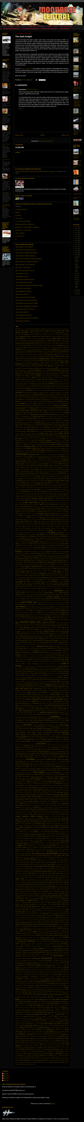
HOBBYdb (37, 598)
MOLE (17, 722)
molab (67, 720)
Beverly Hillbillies (27, 397)
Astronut (28, 373)
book (43, 416)
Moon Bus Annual (26, 726)
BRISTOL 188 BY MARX (62, 422)
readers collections (22, 816)
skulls (41, 868)
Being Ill (36, 396)
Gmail (45, 581)
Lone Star (45, 675)
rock (40, 831)
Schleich (41, 847)
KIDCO (17, 648)
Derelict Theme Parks (33, 500)
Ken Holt (21, 644)
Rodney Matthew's (50, 834)
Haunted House (51, 594)
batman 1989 (50, 390)
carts (53, 440)
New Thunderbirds (52, 753)
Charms (54, 448)
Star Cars (36, 908)
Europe (46, 540)
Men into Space (43, 705)
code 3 (50, 460)
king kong (50, 648)
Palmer (42, 768)
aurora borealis (45, 375)
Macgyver (63, 683)
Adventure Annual (64, 340)
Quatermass (65, 803)
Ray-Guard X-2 (48, 814)
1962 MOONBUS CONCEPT (23, 315)
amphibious (54, 349)
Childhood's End (56, 450)
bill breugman (30, 399)
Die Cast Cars (31, 502)
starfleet (23, 913)
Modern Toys (61, 718)
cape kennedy (48, 431)
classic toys (22, 458)
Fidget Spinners (58, 547)
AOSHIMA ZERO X (43, 360)
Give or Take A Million (49, 579)
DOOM (67, 517)
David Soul (63, 493)
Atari (42, 373)
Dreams (67, 519)
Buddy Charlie (23, 425)
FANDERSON (18, 545)
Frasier (61, 564)
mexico (59, 707)
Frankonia (52, 564)
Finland (27, 551)
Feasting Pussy (27, 547)
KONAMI (46, 652)
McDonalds (18, 703)
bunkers (67, 425)
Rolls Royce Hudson (63, 836)
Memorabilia (25, 705)
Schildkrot (35, 847)
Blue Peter (27, 412)
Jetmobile (38, 625)
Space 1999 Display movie (31, 879)
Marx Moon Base (31, 696)
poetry (67, 785)
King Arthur (44, 648)
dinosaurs (40, 513)
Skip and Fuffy (36, 868)
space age (66, 880)
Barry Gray (47, 388)
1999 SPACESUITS (49, 329)
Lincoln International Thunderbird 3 (30, 669)
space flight (34, 886)
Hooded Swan (61, 602)
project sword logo (64, 798)
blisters (37, 407)
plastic (45, 782)
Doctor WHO (44, 515)
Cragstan (47, 478)
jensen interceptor (43, 624)
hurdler (57, 608)
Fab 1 (63, 542)
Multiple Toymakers (48, 739)
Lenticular (35, 663)
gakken (67, 568)
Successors (60, 924)
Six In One (21, 866)
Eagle (42, 523)
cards (43, 439)
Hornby (17, 604)
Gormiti (47, 583)
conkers (30, 467)
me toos (32, 703)
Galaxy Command (29, 570)
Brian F (39, 422)
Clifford (40, 458)
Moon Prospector (38, 728)
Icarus (22, 610)
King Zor (25, 650)
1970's (43, 329)
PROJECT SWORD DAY (61, 796)
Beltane (40, 396)
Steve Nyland (59, 915)
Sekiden (62, 857)
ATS (16, 375)
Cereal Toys (64, 446)
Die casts (41, 502)
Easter (50, 530)
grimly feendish (32, 586)
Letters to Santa (48, 663)
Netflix (56, 747)
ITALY (24, 26)
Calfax (36, 429)
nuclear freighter (30, 761)
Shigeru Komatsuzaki (20, 862)
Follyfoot (46, 560)
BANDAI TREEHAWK (61, 386)
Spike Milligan (48, 902)
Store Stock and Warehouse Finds (28, 921)
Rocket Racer (22, 834)
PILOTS (43, 780)
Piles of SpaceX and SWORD (31, 780)
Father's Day (18, 547)
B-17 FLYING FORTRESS (62, 379)
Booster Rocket (31, 418)
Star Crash (55, 908)
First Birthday (22, 555)
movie (46, 738)
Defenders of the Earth (43, 496)
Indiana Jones (65, 614)
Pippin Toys (66, 780)
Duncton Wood (49, 521)
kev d (35, 646)
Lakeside (26, 659)
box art (20, 420)
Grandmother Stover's (21, 584)
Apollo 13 (42, 362)
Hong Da (52, 602)
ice (25, 610)
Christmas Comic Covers (45, 454)
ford (68, 560)
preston (60, 789)
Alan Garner (66, 343)
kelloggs (41, 642)
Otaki (19, 766)
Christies (66, 452)
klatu (48, 650)
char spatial (23, 448)
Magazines (49, 685)
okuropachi (47, 763)
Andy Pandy (21, 356)
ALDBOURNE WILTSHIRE (38, 345)
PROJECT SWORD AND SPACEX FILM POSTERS (32, 794)
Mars (45, 692)
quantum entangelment (51, 803)
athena (45, 373)
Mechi (46, 703)
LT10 (40, 679)
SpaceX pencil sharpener (56, 897)
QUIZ (36, 807)
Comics (60, 464)
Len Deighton (28, 663)
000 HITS (17, 329)
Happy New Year (64, 592)
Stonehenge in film (56, 919)
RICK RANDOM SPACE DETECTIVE (29, 825)
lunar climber (57, 681)
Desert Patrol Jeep (45, 500)
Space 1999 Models (56, 879)
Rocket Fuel (53, 833)
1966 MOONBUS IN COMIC (23, 291)
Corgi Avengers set (44, 469)
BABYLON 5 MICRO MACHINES (23, 381)
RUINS (21, 842)
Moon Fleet (47, 726)
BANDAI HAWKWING (42, 385)
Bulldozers (47, 425)
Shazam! (40, 861)
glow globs (38, 581)
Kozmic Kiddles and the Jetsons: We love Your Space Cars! (33, 654)
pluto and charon (47, 785)
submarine (18, 924)
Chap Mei (17, 448)
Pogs (16, 787)
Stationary (45, 913)
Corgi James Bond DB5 (62, 471)
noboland (35, 757)
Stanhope (64, 906)
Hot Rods (61, 604)
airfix (67, 342)
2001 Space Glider (59, 331)
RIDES (44, 825)
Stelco (59, 913)
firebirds (22, 553)
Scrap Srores (61, 851)
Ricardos (34, 823)
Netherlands (61, 747)
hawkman (61, 594)
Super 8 (47, 926)
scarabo (67, 845)
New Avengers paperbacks (28, 749)
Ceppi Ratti (46, 446)
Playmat (53, 783)
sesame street (19, 859)
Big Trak (66, 397)
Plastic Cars (60, 782)
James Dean (56, 619)
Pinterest (56, 780)
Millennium (61, 710)
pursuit (38, 803)
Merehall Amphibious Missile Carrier (58, 705)
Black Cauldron (51, 403)
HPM (37, 608)
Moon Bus (18, 727)
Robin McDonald (55, 829)
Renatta (40, 820)
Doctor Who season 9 (20, 517)
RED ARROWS (53, 818)
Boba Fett (58, 414)
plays (67, 783)
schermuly (30, 847)
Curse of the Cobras (64, 482)
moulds (37, 738)
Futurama (30, 568)
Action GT (35, 338)
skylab (67, 868)
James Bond (48, 620)
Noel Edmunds (50, 757)
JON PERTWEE (64, 633)
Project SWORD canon (47, 796)
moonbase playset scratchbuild (40, 734)
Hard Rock (18, 594)
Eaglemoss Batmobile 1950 (26, 528)
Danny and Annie (45, 489)
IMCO (34, 614)
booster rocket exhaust (43, 418)
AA (62, 334)
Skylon (16, 870)
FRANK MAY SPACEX (44, 564)
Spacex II (61, 895)
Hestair (62, 596)
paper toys (66, 768)
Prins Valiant (66, 789)
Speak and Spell (44, 900)
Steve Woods (25, 917)
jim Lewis (31, 627)
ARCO (45, 366)
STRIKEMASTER (50, 922)
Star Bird (31, 908)
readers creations (36, 816)
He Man (66, 594)
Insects (27, 616)
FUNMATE (56, 566)
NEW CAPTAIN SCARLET (54, 749)
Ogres (30, 763)
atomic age (54, 373)
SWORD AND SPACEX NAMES (45, 933)
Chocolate (42, 452)
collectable (59, 460)
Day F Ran (28, 495)
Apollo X (50, 364)
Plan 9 (25, 782)
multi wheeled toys (28, 739)
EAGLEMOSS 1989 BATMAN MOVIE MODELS (26, 524)
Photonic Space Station (55, 778)
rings (56, 825)
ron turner (35, 838)
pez (16, 778)
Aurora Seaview (53, 375)
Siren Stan (66, 864)
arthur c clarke (26, 370)
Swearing (30, 931)
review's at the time (26, 68)
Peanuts (32, 774)
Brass (61, 420)
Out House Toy (36, 766)
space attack (39, 882)
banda (46, 383)
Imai (39, 612)
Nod (42, 757)
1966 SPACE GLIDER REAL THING (25, 250)
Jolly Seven (52, 633)
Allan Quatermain (46, 347)
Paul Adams (39, 772)
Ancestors (44, 351)
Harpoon (24, 594)
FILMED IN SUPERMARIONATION (60, 549)
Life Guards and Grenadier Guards (46, 666)
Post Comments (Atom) (46, 141)
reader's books (65, 814)
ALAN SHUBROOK (26, 345)
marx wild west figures (54, 696)
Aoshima (52, 358)
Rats (60, 812)
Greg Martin (22, 586)
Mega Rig (60, 703)
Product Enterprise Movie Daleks (40, 792)
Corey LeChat (30, 469)
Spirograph (44, 904)
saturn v (44, 845)
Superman (66, 928)
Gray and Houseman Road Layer (44, 584)
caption (57, 437)
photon (45, 778)
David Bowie (25, 491)
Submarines (54, 924)
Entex (32, 538)
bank (67, 386)
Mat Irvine (22, 699)
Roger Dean (65, 834)
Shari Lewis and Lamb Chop (27, 861)
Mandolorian (18, 690)
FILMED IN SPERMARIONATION (44, 549)
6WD (21, 334)
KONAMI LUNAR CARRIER (55, 652)
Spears (50, 900)
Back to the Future (64, 381)
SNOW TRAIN (47, 871)
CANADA (59, 429)
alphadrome (18, 349)
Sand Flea (61, 843)
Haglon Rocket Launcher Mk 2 (29, 591)
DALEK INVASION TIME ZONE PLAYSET (44, 485)
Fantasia (30, 545)
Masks (67, 696)
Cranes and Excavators (56, 478)
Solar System (32, 873)
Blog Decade (48, 407)
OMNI (57, 763)
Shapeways (18, 861)
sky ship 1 (53, 868)
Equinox (51, 538)
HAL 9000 (40, 591)
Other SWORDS (25, 766)
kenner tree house (20, 646)
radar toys (36, 809)
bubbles (64, 424)
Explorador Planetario (27, 542)
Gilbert (28, 579)
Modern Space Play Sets (40, 718)
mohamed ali (58, 720)
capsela (21, 433)
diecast (51, 502)
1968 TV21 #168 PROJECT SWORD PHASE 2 (28, 259)
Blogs (60, 409)
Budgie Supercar (35, 425)
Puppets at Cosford (31, 803)
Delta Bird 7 (63, 496)
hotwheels (33, 606)
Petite (51, 776)
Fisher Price (42, 555)
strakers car (41, 921)
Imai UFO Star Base (27, 614)
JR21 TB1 (63, 636)
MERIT (17, 707)
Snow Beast (31, 871)
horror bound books (29, 604)
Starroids (31, 913)
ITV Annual (66, 617)
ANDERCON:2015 (19, 354)
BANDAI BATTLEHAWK (59, 383)
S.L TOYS (45, 842)
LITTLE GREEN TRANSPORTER (38, 673)
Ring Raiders (51, 825)
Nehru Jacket (37, 747)
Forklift (16, 562)
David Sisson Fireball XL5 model (61, 491)
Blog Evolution (61, 407)
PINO (52, 780)
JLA (49, 627)
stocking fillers (32, 919)
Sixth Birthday (51, 866)
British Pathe (23, 424)
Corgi (36, 469)
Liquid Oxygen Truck (54, 671)
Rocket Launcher (60, 833)
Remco (28, 820)
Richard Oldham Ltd (49, 823)
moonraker (58, 734)
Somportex (62, 873)
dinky (41, 504)
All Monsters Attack (36, 347)
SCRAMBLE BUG (52, 851)
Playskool (27, 785)
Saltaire (58, 842)
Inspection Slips (33, 616)
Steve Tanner (18, 917)
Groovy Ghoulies (47, 586)
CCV (28, 442)
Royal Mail (55, 840)
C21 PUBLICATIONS (21, 209)
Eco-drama (40, 532)
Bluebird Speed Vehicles (55, 412)
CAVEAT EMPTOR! (64, 28)
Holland (63, 598)
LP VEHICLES (19, 236)
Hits (27, 598)
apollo (58, 360)
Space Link (66, 886)
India (59, 614)
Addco (45, 340)
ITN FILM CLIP (59, 617)
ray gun (33, 814)
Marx (58, 694)
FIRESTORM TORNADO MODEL (47, 553)
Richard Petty (58, 823)
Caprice (17, 433)
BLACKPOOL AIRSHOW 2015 (33, 405)
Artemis (20, 370)
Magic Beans (18, 686)
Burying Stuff (42, 427)
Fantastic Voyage (37, 545)
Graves (34, 584)
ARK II (58, 366)
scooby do (30, 849)
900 (35, 334)
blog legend (33, 409)
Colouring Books (20, 464)
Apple (53, 364)
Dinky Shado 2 (41, 508)
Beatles (17, 396)
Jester (57, 624)
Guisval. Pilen (19, 588)
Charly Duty (49, 448)
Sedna (58, 857)
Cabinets (66, 427)
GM (42, 581)
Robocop (61, 829)
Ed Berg (51, 532)
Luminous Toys (38, 681)
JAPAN (49, 26)
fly (68, 559)
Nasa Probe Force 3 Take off (54, 746)
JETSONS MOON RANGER (48, 625)
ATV (22, 375)
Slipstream (39, 870)
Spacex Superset (29, 898)
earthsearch (45, 530)
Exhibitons (66, 540)
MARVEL (53, 694)
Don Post (46, 517)
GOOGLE (29, 583)
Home (42, 135)
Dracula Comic (54, 519)
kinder (36, 648)
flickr (34, 559)
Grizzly (41, 586)
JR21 (51, 635)
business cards (54, 427)
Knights (17, 652)
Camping (53, 429)
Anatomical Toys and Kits (34, 351)
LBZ (55, 661)
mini (16, 712)
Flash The (22, 557)
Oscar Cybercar (60, 764)
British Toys (29, 424)
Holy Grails (33, 600)
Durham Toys (19, 523)
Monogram (46, 722)
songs (67, 873)
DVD (28, 523)
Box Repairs (34, 420)
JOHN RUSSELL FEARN (59, 629)
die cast (22, 502)
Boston (62, 418)
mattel (34, 702)
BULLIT (52, 425)
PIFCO (16, 780)
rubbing (17, 842)
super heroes (53, 926)
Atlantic (49, 373)
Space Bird (52, 882)
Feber (32, 547)
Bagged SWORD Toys (25, 383)
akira (51, 343)
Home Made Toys (29, 602)
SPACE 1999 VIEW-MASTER (35, 880)
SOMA (57, 873)
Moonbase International (54, 732)
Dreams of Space (19, 521)
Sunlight (35, 926)
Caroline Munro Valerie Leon (55, 438)
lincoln (63, 668)
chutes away (44, 456)
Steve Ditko (24, 915)
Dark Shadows (53, 489)
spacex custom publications (50, 895)
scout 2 (33, 851)
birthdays (22, 403)
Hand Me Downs (34, 592)
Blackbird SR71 (19, 405)
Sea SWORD (34, 855)
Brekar (20, 422)
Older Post (65, 135)
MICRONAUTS (19, 709)
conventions (60, 467)
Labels (33, 656)
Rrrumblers (61, 840)
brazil (16, 422)
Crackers (42, 478)
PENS (62, 774)
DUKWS (36, 521)
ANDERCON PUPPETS (63, 352)
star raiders (49, 910)
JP (37, 635)
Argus (54, 366)
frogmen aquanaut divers (34, 566)
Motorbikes (22, 738)
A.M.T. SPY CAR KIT (56, 334)
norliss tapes (18, 759)
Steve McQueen (51, 915)
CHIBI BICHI (35, 450)
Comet (37, 463)
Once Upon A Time (64, 763)
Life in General (64, 666)
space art (33, 882)
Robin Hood (48, 829)
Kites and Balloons (42, 650)
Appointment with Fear (60, 364)
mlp (49, 714)
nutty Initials (52, 761)
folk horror (41, 560)
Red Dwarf (61, 818)
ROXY (41, 840)
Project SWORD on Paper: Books (37, 799)
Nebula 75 (23, 747)
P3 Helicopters (57, 766)
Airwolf (48, 343)
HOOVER (18, 215)
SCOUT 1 (18, 851)
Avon (31, 379)
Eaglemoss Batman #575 (27, 526)
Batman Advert (57, 390)
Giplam (41, 579)
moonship (65, 734)
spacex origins (44, 897)
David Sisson (50, 491)
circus (52, 456)
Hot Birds (50, 604)
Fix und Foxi (63, 555)
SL (16, 239)
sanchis (57, 843)
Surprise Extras (56, 930)
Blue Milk (20, 412)
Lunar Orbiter (28, 683)
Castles (67, 440)
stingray (58, 917)
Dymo (32, 523)
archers (40, 366)
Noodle (61, 757)
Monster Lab (57, 722)
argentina (50, 366)
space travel (63, 889)
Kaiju (56, 640)
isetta (26, 617)
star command (42, 908)
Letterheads (41, 663)
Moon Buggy (64, 725)
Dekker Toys (52, 496)
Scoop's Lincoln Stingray (39, 849)
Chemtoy (67, 448)
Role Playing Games (44, 836)
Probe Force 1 (19, 791)
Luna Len (45, 681)
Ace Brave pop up (61, 336)
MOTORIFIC (29, 738)
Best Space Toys (19, 397)
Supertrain (34, 930)
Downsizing (25, 519)
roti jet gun (36, 840)
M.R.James (57, 683)
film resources (27, 549)
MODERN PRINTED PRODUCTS (26, 718)
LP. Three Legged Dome (32, 679)
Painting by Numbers (32, 768)
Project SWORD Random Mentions (55, 799)
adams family (32, 340)
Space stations (38, 889)
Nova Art (43, 759)
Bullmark (56, 425)
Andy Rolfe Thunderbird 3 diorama (33, 356)
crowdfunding (37, 482)
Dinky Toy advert (53, 510)
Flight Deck (38, 559)
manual (42, 690)
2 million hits (66, 329)
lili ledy (59, 668)
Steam (50, 913)
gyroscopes (18, 591)
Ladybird (66, 657)
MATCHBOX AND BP (38, 699)
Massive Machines (26, 698)
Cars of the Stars (39, 440)
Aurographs (33, 375)
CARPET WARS (19, 440)
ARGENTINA (41, 26)
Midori (37, 709)
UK (4, 26)
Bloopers (64, 409)
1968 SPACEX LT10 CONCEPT (24, 247)
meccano (36, 703)
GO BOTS (49, 581)
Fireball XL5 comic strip (58, 551)
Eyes (60, 542)
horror (21, 604)
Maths (24, 701)
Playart (43, 783)
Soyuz (67, 877)
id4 (37, 610)
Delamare (58, 496)
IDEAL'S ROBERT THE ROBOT (22, 612)
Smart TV (60, 870)
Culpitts (50, 482)
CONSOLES (36, 467)
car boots (25, 438)
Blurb (63, 412)
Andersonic (49, 354)
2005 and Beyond (34, 332)
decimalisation (29, 496)
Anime (35, 358)
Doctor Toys (37, 515)
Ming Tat (67, 710)
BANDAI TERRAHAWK (39, 386)
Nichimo (32, 755)
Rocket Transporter (30, 835)
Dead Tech (23, 496)
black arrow (45, 403)
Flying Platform (19, 560)
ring (47, 825)
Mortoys (58, 736)
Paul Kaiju (48, 772)
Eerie (21, 534)
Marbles (46, 690)
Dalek (24, 485)
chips (24, 452)
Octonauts (63, 761)
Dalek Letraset (58, 485)
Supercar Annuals (33, 928)
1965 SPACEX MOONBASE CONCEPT (26, 306)
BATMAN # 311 (36, 390)
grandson (29, 585)
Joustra (26, 635)
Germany (42, 574)
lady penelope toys (59, 657)
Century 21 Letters (35, 444)
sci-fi (57, 847)
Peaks (28, 774)
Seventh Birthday (30, 859)
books (17, 418)
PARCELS (63, 770)
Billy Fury (22, 401)
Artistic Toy (44, 370)
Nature (67, 746)
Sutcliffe (62, 930)
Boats (32, 414)
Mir (28, 714)
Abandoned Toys (36, 336)
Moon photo (29, 728)
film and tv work (19, 549)
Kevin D (40, 646)
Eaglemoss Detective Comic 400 (53, 528)
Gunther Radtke (57, 588)
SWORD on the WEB (56, 937)
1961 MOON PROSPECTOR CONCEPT (27, 318)
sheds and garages (47, 861)
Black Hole (66, 403)
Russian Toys (39, 842)
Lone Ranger (38, 675)
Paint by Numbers (22, 768)
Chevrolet (22, 450)
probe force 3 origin (39, 791)
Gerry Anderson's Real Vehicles (56, 575)
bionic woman (33, 401)
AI (55, 342)
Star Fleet (17, 910)
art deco (60, 368)
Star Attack (26, 908)
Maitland (56, 686)
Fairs (31, 543)
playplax (64, 783)
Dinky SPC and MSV (53, 508)
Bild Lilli (25, 399)
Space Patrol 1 (51, 888)
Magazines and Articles (59, 685)
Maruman (43, 694)
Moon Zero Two (41, 730)
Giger (24, 579)
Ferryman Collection (40, 547)
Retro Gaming (61, 821)
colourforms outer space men (60, 462)
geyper (24, 577)
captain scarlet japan (47, 435)
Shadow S (46, 859)
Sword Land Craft (34, 937)
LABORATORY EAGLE (40, 656)
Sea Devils (28, 855)
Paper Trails (18, 770)
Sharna (36, 861)
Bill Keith (56, 399)
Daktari (20, 485)
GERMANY (10, 26)
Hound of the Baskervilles (42, 606)
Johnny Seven (25, 633)
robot (21, 831)
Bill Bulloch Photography (41, 399)
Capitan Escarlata (64, 431)
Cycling (58, 484)
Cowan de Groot (59, 476)
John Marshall (49, 629)
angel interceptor (59, 356)
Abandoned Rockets (25, 336)
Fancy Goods (65, 543)
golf (25, 583)
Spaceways (40, 891)
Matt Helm (28, 701)
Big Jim (62, 397)
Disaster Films (54, 513)
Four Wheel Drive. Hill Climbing (45, 562)
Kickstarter (66, 646)
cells (39, 442)
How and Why (25, 608)
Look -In (50, 675)
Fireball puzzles (41, 551)
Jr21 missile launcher (47, 636)
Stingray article (65, 917)
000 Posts (22, 329)
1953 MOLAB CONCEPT (22, 321)
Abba (42, 336)
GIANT (60, 577)
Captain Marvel (53, 433)
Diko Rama (66, 502)
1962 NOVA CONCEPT (22, 312)
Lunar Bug (50, 681)
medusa (50, 703)
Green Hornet (61, 585)
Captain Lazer (43, 433)
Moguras (52, 720)
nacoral (49, 744)
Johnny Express (39, 631)
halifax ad (46, 591)
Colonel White (40, 462)
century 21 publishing (22, 446)
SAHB (55, 842)
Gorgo (38, 583)
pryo (59, 801)
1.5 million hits (35, 329)
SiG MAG (25, 864)
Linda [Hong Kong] (20, 671)
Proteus (49, 801)
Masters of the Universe (56, 698)
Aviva (28, 379)
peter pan (47, 776)
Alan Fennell (59, 343)
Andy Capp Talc (62, 354)
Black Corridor (59, 403)
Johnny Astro (25, 631)
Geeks (63, 571)
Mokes (63, 720)
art (56, 368)
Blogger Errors (54, 409)
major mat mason (64, 686)
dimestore (26, 504)
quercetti (17, 807)
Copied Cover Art (20, 469)
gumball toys (44, 588)
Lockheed (17, 675)
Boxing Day (44, 420)
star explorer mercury (64, 908)
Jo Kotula (52, 627)
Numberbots (45, 761)
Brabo (54, 420)
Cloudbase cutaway (30, 460)
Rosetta (67, 838)
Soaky (58, 871)
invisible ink (57, 616)
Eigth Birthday (40, 534)
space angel (28, 882)
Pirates (21, 782)
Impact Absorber (40, 614)
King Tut (21, 650)
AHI (54, 342)
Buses (48, 427)
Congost (26, 467)
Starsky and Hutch (37, 913)
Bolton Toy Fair (19, 416)
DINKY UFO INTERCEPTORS (39, 511)
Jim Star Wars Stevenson (40, 627)
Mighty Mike (56, 709)
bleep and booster (27, 407)
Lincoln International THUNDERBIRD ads (51, 669)
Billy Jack (27, 401)
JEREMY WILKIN (52, 624)
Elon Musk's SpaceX (41, 536)
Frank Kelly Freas (34, 564)
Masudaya (17, 699)
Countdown (43, 476)
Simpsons (45, 864)
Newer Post (19, 135)
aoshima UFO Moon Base (30, 360)
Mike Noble (62, 709)
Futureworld (37, 568)
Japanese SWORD (48, 622)
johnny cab (31, 631)
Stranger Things (25, 922)
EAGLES (22, 530)
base (61, 388)
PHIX (29, 778)
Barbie (27, 388)
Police (34, 787)
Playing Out (48, 783)
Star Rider (54, 910)
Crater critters (26, 480)
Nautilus (17, 747)
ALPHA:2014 (65, 347)
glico (21, 581)
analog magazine (23, 351)
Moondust (53, 734)
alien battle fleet (19, 347)
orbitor (35, 764)
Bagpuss (33, 383)
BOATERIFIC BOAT (25, 414)
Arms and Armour (34, 368)
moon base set (47, 725)
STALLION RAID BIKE (50, 906)
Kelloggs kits (47, 642)
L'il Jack (29, 656)
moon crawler (40, 727)
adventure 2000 (56, 340)
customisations (48, 484)
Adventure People (27, 342)
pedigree (44, 774)
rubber (67, 840)
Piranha (17, 782)
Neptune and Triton (45, 747)
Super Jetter (60, 926)
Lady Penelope (50, 656)
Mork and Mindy (35, 736)
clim (55, 458)
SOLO (43, 873)
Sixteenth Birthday (41, 866)
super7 (20, 928)
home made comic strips (55, 600)
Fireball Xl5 (49, 551)
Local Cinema (65, 673)
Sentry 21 (66, 857)
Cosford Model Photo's (58, 475)
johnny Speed (33, 633)
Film (67, 547)
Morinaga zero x (25, 736)
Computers (65, 465)
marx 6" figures (65, 694)
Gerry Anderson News (43, 575)
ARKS (62, 366)
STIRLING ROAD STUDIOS (21, 919)
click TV (36, 458)
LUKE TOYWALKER (30, 681)
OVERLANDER (44, 766)
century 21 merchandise (48, 444)
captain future (35, 433)
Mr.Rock (67, 738)
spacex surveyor (39, 898)
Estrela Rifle (22, 540)
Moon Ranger (47, 728)
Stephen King (65, 913)
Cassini (62, 440)
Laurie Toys (51, 661)
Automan (23, 377)
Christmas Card (33, 454)
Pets (67, 776)
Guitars (25, 588)
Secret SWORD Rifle (44, 857)
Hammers (27, 592)
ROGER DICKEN (19, 836)
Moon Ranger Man (19, 730)
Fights (64, 547)
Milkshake (56, 710)
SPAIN (18, 26)
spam (26, 900)
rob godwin (24, 829)
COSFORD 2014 (23, 475)
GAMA (62, 570)
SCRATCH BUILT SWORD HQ (23, 853)
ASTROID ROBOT (64, 372)
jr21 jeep (39, 637)
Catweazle (24, 442)
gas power (39, 571)
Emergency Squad (57, 536)
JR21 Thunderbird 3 (40, 638)
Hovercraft (18, 608)
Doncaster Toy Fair (55, 517)
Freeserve (17, 566)
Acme (67, 336)
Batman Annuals (65, 390)
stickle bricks (50, 917)
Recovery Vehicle (33, 818)
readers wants (65, 816)
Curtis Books (18, 484)
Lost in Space (43, 677)
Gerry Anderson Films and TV (29, 575)
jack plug (37, 619)
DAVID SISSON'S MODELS (43, 493)
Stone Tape (42, 919)
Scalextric (54, 845)
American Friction (26, 349)
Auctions (27, 375)
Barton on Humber (55, 388)
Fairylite (35, 543)
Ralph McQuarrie (35, 811)
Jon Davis (58, 633)
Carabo (37, 438)
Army (40, 368)
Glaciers (58, 579)
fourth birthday (59, 562)
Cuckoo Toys (43, 482)
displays (25, 515)
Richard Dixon (40, 823)
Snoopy (22, 871)
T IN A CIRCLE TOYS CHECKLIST (30, 28)
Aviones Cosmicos (20, 379)
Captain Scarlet (63, 433)
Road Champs (62, 825)
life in (57, 666)
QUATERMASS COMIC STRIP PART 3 (59, 805)
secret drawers (53, 855)
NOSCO (24, 759)
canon (37, 431)
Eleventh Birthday (58, 534)
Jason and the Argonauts (62, 622)
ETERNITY (39, 540)
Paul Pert (63, 772)
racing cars (23, 809)
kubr (68, 654)
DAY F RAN (18, 218)
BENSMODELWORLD (54, 396)
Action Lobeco (48, 338)
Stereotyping (18, 915)
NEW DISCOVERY (33, 751)
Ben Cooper (45, 396)
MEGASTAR (66, 703)
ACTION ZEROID (19, 340)
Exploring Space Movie (53, 542)
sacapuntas (50, 842)
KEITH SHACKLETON (25, 642)
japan (17, 622)
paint (16, 768)
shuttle (65, 862)
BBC (58, 394)
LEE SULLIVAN (61, 661)
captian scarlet (52, 437)
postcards (30, 789)
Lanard (34, 659)
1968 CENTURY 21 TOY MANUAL (25, 264)
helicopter (50, 596)
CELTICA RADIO (45, 442)
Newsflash (26, 755)
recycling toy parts (43, 818)
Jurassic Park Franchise (43, 640)
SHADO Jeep (40, 859)
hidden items (18, 598)
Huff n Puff (44, 608)
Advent (49, 340)
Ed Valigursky (60, 532)
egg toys (30, 534)
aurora (38, 376)
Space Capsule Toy (27, 884)
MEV (47, 707)
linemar (32, 671)
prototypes (54, 801)
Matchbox (28, 699)
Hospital (45, 604)
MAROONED (40, 692)
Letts (54, 663)
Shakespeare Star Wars (63, 859)
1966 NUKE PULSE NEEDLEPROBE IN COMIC (29, 285)
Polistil (42, 787)
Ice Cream (29, 610)
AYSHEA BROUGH (50, 379)
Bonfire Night (37, 416)
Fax (22, 547)
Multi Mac (20, 739)
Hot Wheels (20, 606)
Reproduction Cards (27, 821)
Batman (29, 390)
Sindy (53, 864)
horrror (36, 604)
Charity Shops (31, 448)
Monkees (41, 722)
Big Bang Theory (48, 397)
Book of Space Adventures (51, 416)
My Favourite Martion (57, 741)
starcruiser (18, 913)
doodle (63, 517)
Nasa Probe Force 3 (41, 746)
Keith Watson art (35, 642)
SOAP (61, 871)
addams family (39, 340)
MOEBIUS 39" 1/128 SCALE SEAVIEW (27, 720)
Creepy (67, 480)
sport (54, 904)
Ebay (65, 530)
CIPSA (49, 456)
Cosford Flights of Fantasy (34, 475)
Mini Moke (29, 712)
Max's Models (65, 701)
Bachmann (56, 381)
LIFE (35, 666)
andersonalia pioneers (41, 354)
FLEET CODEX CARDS (45, 557)
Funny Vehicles (18, 568)
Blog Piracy (40, 409)
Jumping (30, 640)
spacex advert (52, 891)
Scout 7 (44, 851)
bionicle (38, 401)
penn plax (57, 774)
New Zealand (19, 755)
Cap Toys (42, 431)
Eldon (51, 534)
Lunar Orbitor (35, 683)
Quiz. (40, 807)
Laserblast (28, 661)
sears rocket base (43, 855)
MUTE (36, 741)
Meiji (20, 705)
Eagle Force (66, 523)
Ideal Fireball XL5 (46, 610)
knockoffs (36, 652)
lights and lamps (30, 668)
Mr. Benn (62, 738)
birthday (60, 401)
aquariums (28, 366)
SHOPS (54, 862)
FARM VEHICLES (60, 545)
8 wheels (25, 334)
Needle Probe (30, 747)
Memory (30, 705)
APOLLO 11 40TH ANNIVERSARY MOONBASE (27, 362)
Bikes (20, 399)
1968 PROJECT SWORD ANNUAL (25, 256)
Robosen (17, 831)
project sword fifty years (51, 798)
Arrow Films (46, 368)
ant (38, 358)
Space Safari (23, 889)
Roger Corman (58, 834)
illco (36, 612)
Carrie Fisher (28, 440)
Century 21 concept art (63, 442)
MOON (41, 725)
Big (43, 397)
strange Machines (59, 921)
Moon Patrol (22, 728)
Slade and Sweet (29, 870)
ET (34, 540)
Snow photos (38, 871)
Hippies (23, 598)
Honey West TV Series (44, 602)
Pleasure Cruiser (34, 785)
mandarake (66, 688)
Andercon (49, 351)
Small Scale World (52, 870)
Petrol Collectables (61, 776)
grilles (26, 586)
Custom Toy (39, 484)
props (36, 802)
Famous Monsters (56, 543)
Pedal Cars (38, 774)
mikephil (42, 710)
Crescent (17, 482)
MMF (52, 714)
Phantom (20, 778)
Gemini (67, 571)
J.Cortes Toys (25, 619)
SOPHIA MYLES (27, 875)
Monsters (27, 725)
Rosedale (61, 838)
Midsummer (43, 709)
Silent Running (32, 864)
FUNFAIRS (51, 566)
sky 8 (44, 868)
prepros (50, 789)
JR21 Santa (57, 636)
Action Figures (20, 338)
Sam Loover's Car (38, 843)
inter (39, 616)
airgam (36, 343)
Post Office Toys (23, 789)
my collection (47, 741)
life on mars (18, 668)
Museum (66, 739)
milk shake (50, 710)
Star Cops (50, 908)
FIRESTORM (35, 553)
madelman (35, 685)
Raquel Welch (48, 812)
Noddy (45, 757)
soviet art (62, 877)
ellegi (23, 536)
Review (29, 823)
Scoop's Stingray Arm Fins (51, 849)
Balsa (43, 383)
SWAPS (20, 931)
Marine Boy (66, 690)
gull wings (30, 588)
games (67, 570)
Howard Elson (33, 608)
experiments (18, 542)
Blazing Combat (19, 407)
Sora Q (33, 875)
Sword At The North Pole (29, 935)
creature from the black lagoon (55, 480)
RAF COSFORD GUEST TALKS (23, 811)
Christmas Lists (56, 454)
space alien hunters (19, 882)
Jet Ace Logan (63, 624)
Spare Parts (32, 900)
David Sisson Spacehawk (31, 493)
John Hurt (42, 629)
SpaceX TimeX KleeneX (55, 898)
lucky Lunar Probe (61, 679)
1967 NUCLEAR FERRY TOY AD (24, 270)
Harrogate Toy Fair (30, 594)
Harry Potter (38, 594)
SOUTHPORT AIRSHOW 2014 (29, 877)
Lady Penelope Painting (34, 657)
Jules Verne (24, 640)
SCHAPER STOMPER (21, 847)
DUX (25, 523)
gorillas (43, 583)
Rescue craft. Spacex (40, 822)
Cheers (57, 448)
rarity (52, 812)
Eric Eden (56, 538)
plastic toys (20, 783)
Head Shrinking (22, 596)
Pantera (51, 768)
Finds (23, 551)
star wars (22, 912)
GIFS (64, 577)
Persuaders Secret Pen (39, 776)
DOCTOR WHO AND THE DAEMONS (58, 515)
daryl (68, 489)
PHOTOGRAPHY (37, 778)
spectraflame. (60, 900)
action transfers (65, 338)
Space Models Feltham (27, 888)
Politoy (45, 787)
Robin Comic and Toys (39, 829)
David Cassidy (33, 491)
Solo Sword (49, 873)
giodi (37, 579)
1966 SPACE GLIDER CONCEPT (25, 279)
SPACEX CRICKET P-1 (35, 895)
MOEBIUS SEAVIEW (44, 720)
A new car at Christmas (41, 334)
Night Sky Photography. (59, 755)
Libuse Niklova (28, 666)
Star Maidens (38, 910)
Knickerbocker (65, 650)
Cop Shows (66, 467)
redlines (17, 820)
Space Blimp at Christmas (62, 882)
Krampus (59, 654)
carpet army (66, 438)
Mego (16, 705)
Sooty (21, 875)
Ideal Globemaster (56, 610)
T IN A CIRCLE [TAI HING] (22, 221)
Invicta (52, 616)
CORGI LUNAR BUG (20, 473)
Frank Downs (26, 564)
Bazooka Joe (53, 394)
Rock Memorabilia (46, 831)
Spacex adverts (60, 891)
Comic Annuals (44, 464)
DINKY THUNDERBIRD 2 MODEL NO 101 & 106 (36, 510)
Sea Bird (22, 855)
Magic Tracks (35, 686)
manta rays (36, 690)
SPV (57, 904)
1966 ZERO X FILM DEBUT (23, 288)
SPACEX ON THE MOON (34, 897)
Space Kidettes (59, 886)
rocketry (39, 835)
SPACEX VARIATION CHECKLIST (12, 28)
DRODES (31, 521)
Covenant (48, 476)
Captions (63, 437)
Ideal (40, 610)
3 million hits (45, 332)
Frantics (58, 564)
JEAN (36, 624)
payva (24, 774)
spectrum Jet (18, 902)
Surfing (51, 930)
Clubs (46, 460)
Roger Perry (27, 836)
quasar (59, 803)
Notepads (38, 759)
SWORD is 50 (25, 937)
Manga (24, 690)
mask (63, 696)
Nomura (56, 757)
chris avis (47, 452)
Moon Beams (56, 725)
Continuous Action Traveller (49, 467)
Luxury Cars (51, 683)
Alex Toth (46, 345)
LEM (23, 663)
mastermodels (44, 698)
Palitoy (38, 768)
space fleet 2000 (26, 886)
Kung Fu (18, 656)
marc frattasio (51, 690)
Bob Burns (45, 414)
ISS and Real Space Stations (43, 618)
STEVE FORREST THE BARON (34, 915)
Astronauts (18, 374)
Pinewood (48, 780)
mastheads (66, 698)
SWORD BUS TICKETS (42, 935)
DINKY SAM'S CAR (31, 508)
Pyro (42, 803)
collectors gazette (32, 462)
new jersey (59, 751)
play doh (33, 783)
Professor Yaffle (52, 792)
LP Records (22, 679)
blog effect (53, 407)
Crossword (31, 482)
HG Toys (66, 596)
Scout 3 (38, 851)
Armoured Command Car (21, 368)
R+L (65, 807)
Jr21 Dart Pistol (23, 637)
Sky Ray (48, 868)
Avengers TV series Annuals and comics (58, 377)
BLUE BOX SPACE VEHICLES (27, 410)
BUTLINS (60, 427)
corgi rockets (30, 473)
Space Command (61, 884)
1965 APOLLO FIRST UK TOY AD (25, 309)
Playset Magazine (20, 785)
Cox (16, 478)
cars (32, 440)
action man (56, 338)
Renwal (44, 820)
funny (61, 566)
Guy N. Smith (65, 588)
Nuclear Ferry (51, 759)
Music (28, 741)
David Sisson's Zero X (55, 493)
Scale (48, 845)
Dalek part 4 (24, 487)
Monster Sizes (65, 722)
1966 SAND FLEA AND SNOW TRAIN (26, 300)
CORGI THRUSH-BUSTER (42, 473)
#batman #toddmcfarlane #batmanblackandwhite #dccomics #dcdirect (35, 171)
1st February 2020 (58, 329)
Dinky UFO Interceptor (24, 511)
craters (32, 480)
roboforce (66, 829)
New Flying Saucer (44, 751)
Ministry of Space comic (21, 714)
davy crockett (22, 495)
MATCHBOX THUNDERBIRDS (54, 699)
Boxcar (39, 420)
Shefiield (54, 861)
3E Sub (64, 332)
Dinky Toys (60, 510)
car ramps (33, 438)
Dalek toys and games (63, 487)
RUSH (32, 842)
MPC (58, 738)
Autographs (65, 375)
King (40, 648)
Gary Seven (33, 571)
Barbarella (22, 388)
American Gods (34, 349)
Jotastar (21, 635)
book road (60, 416)
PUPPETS (22, 803)
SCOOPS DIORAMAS (63, 849)
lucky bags (53, 679)
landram (54, 659)
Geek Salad (56, 572)
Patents (27, 772)
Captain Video (44, 437)
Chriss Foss (61, 452)
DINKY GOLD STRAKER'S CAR (43, 506)
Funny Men (66, 566)
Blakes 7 (66, 405)
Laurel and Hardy (43, 661)
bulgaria (42, 425)
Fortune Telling (22, 562)
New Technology (41, 753)
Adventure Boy (18, 342)
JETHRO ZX (32, 625)
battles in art (30, 394)
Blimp (34, 407)
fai (29, 543)
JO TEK (56, 627)
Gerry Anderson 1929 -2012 (53, 573)
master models (36, 698)
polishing (38, 787)
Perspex (32, 776)
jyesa (52, 640)
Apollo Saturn (36, 364)
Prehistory (46, 789)
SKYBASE (58, 868)
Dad (68, 484)
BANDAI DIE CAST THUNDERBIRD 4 (28, 385)
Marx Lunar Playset (20, 696)
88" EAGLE (31, 334)
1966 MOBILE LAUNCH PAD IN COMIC (26, 303)
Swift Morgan (41, 931)
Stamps (59, 906)
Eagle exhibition (58, 523)
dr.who (48, 519)
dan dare (37, 489)
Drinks (26, 521)
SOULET (37, 875)
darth (64, 489)
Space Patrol (43, 888)
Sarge (20, 846)
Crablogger (20, 478)
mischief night (32, 714)
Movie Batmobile (52, 738)
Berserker (66, 396)
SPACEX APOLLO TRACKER (56, 893)
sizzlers (57, 866)
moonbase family (41, 732)
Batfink (19, 390)
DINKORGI (37, 504)
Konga (17, 654)
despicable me (58, 500)
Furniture (25, 568)
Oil (33, 763)
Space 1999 (19, 879)
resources (49, 821)
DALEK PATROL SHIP (45, 487)
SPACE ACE (45, 880)
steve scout (66, 915)
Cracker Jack (36, 478)
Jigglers (22, 627)
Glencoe (17, 581)
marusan (48, 694)
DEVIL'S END (65, 500)
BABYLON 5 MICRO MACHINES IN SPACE (42, 381)
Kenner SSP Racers (63, 644)
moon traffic (33, 730)
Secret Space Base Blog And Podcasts (29, 857)
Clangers (62, 456)
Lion (48, 671)
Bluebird (47, 412)
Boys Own (50, 420)
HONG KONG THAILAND (66, 26)
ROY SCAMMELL (48, 840)
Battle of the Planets (60, 392)
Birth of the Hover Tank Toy (49, 401)
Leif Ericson (18, 663)
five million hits (49, 555)
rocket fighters (26, 833)
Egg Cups (25, 534)
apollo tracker (43, 364)
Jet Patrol (26, 625)
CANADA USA (32, 26)
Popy (65, 787)
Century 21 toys (37, 446)
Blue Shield (34, 412)
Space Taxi (50, 889)
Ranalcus (63, 811)
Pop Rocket (56, 787)
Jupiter (34, 640)
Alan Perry (17, 345)
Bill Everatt (51, 399)
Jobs (60, 627)
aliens (24, 347)
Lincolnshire (66, 669)
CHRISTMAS (21, 454)
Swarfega (25, 931)
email (51, 536)
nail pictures (54, 744)
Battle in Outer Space (50, 392)
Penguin (53, 774)
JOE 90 (64, 627)
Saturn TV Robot (38, 845)
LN (59, 673)
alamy (54, 343)
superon (17, 930)
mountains (42, 738)
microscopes (27, 709)
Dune (54, 521)
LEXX (23, 666)
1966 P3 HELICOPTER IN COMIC (25, 297)
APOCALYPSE (53, 360)
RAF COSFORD (54, 809)
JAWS (17, 624)
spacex (46, 891)
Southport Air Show (59, 875)
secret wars (53, 857)
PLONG (41, 785)
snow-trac (53, 871)
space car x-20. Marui (45, 884)
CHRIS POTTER (54, 452)
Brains (58, 420)
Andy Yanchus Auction (48, 356)
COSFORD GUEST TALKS (46, 475)
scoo (25, 849)
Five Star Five (56, 555)
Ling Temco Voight (39, 671)
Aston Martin (27, 372)
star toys (64, 910)
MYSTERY (41, 744)
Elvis (48, 536)
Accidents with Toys (49, 336)
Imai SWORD (62, 612)
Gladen (62, 579)
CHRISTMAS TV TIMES (21, 456)
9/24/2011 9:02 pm (32, 89)
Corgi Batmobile (25, 471)
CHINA (55, 26)
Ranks (35, 812)
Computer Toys (58, 465)
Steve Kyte (44, 915)
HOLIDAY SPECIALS (53, 598)
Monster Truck (19, 725)
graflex (61, 583)
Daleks (23, 489)
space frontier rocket (42, 886)
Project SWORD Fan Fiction (37, 798)
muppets (61, 739)
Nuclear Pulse (38, 761)
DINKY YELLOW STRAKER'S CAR (56, 511)
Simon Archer (39, 864)
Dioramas (47, 513)
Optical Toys (29, 764)
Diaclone (17, 502)
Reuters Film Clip (23, 823)
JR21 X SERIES (20, 233)
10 (40, 329)
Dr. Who (43, 519)
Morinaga (17, 736)
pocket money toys (57, 785)
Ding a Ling (31, 504)
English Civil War (26, 538)
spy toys (35, 906)
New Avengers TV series (40, 749)
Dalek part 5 (31, 487)
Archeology (35, 366)
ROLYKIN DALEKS (19, 838)
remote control (34, 820)
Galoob (59, 570)
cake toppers (31, 429)
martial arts (57, 692)
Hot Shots (66, 604)
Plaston (25, 783)
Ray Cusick (64, 812)
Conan (17, 467)
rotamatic (31, 840)
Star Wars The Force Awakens (44, 912)
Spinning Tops (60, 902)
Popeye (61, 787)
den (54, 498)
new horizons (53, 751)
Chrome (30, 456)
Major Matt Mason (21, 688)
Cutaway (54, 484)
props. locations (42, 801)
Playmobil (59, 783)
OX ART (50, 766)
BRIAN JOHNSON (51, 422)
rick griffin (63, 823)
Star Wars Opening (31, 912)
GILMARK (33, 579)
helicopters (57, 596)
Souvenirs (56, 877)
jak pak (41, 619)
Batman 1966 (43, 390)
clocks (57, 458)
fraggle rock (66, 562)
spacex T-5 (47, 898)
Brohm (34, 424)
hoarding (33, 598)
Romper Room (29, 838)
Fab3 (20, 543)
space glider (51, 886)
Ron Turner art (43, 838)
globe (34, 581)
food (54, 561)
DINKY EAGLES (53, 504)
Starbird (60, 912)
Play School (38, 783)
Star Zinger (55, 912)
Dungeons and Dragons (62, 521)
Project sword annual (53, 794)
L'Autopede (24, 656)
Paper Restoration (57, 768)
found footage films (31, 562)
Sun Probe (21, 926)
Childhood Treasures (46, 450)
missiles (38, 714)
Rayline (53, 814)
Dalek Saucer (54, 487)
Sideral (21, 864)
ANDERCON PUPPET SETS (50, 352)
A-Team (49, 334)
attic (19, 375)
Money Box (35, 722)
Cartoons (48, 441)
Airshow (44, 343)
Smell (67, 870)
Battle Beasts (42, 392)
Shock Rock (37, 862)
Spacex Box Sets (24, 895)
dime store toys (19, 504)
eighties (34, 534)
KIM (34, 648)
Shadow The (53, 859)
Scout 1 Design (26, 851)
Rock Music (54, 831)
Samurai (52, 844)
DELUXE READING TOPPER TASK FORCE (39, 498)
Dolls (29, 517)
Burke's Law (35, 427)
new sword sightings (31, 753)
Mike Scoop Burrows (26, 711)
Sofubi (17, 873)
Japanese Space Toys (30, 622)
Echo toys (27, 532)
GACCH (50, 568)
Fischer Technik (34, 555)
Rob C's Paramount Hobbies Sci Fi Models (42, 827)
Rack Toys (30, 809)
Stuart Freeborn (61, 922)
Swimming (55, 931)
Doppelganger (19, 519)
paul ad (31, 772)
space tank (45, 889)
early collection (38, 530)
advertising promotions (38, 342)
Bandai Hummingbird (52, 385)
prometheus (30, 801)
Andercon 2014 (56, 351)
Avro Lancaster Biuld (39, 379)
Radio (40, 809)
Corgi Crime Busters (51, 471)
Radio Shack (46, 809)
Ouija (31, 766)
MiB (63, 707)
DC (52, 495)
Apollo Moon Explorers (52, 362)
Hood (56, 602)
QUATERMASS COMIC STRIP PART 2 (41, 805)
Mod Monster (33, 717)
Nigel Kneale (38, 755)
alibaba (55, 345)
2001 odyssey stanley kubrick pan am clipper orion (36, 331)
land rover (49, 659)
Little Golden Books (23, 673)
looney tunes (18, 677)
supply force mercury (43, 930)
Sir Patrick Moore (59, 864)
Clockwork (62, 458)
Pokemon (20, 787)
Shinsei (28, 862)
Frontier (45, 566)
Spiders (33, 902)
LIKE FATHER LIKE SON (42, 668)
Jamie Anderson (64, 619)
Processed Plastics (51, 790)
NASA (25, 746)
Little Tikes (50, 673)
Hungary (53, 608)
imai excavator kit (45, 612)
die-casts (47, 502)
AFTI (51, 342)
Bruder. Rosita (57, 424)
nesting (52, 747)
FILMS (18, 551)
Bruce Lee (50, 424)
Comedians (33, 463)
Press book (55, 789)
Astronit (23, 373)
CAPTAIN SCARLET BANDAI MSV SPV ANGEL (28, 435)
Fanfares (25, 545)
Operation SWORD (20, 764)
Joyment (35, 635)
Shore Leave (60, 862)
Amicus (45, 349)
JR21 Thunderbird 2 (28, 638)
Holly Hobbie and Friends (24, 600)
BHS (33, 397)
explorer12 (44, 542)
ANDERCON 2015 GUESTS (25, 352)
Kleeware (58, 650)
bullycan (61, 426)
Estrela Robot (30, 540)
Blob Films (41, 407)
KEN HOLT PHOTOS (53, 644)
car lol (29, 438)
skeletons (29, 868)
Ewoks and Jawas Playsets (56, 540)
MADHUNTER (41, 685)
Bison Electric (29, 403)
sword (60, 931)
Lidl (33, 666)
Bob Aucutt (38, 414)
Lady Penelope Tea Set (47, 657)
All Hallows (29, 347)
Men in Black (36, 705)
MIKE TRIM (37, 710)
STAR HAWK (31, 910)
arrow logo (52, 368)
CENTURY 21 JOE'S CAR (22, 444)
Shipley (32, 862)
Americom (40, 349)
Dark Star (61, 489)
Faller (39, 543)
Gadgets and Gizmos (58, 568)
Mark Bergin (23, 692)
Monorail (52, 722)
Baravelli (17, 388)
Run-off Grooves (27, 842)
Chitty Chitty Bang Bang (32, 452)
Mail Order (50, 686)
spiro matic (38, 904)
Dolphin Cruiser (35, 517)
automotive (28, 377)
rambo (50, 811)
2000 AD (17, 331)
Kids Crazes (22, 648)
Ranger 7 (31, 812)
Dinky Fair (17, 506)
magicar (40, 686)
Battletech (47, 394)
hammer (22, 592)
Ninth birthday (29, 757)
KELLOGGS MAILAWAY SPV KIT (60, 642)
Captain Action (27, 433)
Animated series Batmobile (25, 358)
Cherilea (17, 450)
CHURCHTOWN (37, 456)
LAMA (30, 659)
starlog (26, 913)
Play (29, 783)
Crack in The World (28, 478)
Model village (47, 717)
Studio (67, 922)
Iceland (34, 610)
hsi (39, 608)
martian (62, 692)
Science (62, 847)
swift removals (48, 931)
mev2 (54, 707)
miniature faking (36, 712)
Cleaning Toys (29, 458)
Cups (57, 482)
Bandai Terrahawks (50, 386)
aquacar (23, 366)
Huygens (62, 608)
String (56, 922)
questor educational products (27, 807)
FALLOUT (43, 543)
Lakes (16, 659)
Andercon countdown (38, 352)
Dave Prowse (18, 491)
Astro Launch (45, 372)
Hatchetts (44, 594)
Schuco (54, 847)
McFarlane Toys (25, 703)
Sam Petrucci (46, 843)
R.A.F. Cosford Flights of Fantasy (49, 807)
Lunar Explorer (65, 681)
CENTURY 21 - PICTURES (23, 230)
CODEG (54, 460)
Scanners (62, 845)
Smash (64, 870)
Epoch (46, 538)
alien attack (66, 345)
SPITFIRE (50, 904)
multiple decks (38, 739)
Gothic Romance (54, 583)
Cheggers (62, 448)
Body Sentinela (65, 414)
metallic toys (34, 707)
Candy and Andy (31, 431)
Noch (39, 757)
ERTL (61, 538)
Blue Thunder (40, 412)
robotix (31, 831)
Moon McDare (62, 726)
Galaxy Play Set (38, 570)
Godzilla (54, 581)
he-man (17, 596)
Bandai (51, 383)
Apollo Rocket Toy (27, 364)
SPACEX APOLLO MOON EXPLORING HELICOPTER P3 (33, 893)
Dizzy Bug (30, 515)
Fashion (67, 545)
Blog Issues (27, 409)
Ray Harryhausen (39, 814)
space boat (18, 884)
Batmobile (18, 392)
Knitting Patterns (24, 652)
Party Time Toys (19, 772)
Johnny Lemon (49, 631)
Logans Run (24, 675)
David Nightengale (41, 491)
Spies (42, 902)
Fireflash (26, 553)
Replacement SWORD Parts (54, 820)
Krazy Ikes (64, 654)
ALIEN (60, 345)
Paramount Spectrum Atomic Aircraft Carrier (47, 770)
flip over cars (63, 559)
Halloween (58, 590)
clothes (24, 460)
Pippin (60, 780)
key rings (56, 646)
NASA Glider (31, 746)
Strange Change (49, 921)
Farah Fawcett (50, 545)
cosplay (38, 476)
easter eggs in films (58, 530)
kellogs (17, 644)
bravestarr (66, 420)
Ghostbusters (44, 577)
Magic (67, 685)
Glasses (67, 579)
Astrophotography (35, 374)
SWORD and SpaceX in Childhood (29, 933)
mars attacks (50, 692)
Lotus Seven (50, 677)
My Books (40, 741)
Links (45, 671)
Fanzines (43, 545)
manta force (29, 690)
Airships (40, 343)
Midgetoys (33, 709)
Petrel (54, 776)
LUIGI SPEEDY (21, 681)
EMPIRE (64, 536)
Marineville (17, 692)
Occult (58, 761)
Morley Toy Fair (44, 736)
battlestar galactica (39, 394)
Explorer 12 (37, 542)
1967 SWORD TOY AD (21, 273)
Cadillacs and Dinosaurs (21, 429)
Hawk (57, 594)
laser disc (23, 661)
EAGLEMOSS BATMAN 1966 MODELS (44, 526)
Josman (17, 635)
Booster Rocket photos (55, 418)
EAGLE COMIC (49, 523)
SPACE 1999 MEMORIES (44, 879)
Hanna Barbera (48, 592)
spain (22, 900)
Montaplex (35, 725)
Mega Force (55, 703)
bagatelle (17, 383)
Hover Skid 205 (58, 606)
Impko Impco (54, 614)
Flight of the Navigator (48, 559)
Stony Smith (63, 919)
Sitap (16, 866)
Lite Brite (61, 671)
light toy (23, 668)
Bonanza (25, 416)
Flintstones (57, 559)
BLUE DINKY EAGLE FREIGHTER (57, 410)
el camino (47, 534)
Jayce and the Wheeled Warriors (26, 624)
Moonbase (49, 730)
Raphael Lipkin (41, 812)
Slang (34, 870)
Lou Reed (56, 677)
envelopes (36, 538)
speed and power (26, 902)
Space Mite (18, 888)
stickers (44, 917)
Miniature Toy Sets (58, 712)
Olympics (53, 763)
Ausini (60, 375)
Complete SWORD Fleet (31, 465)
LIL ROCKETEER (52, 668)
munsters (56, 739)
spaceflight (22, 891)
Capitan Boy (56, 431)
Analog (16, 351)
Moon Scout (27, 730)
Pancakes (46, 768)
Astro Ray (50, 372)
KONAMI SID (66, 652)
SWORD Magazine (45, 937)
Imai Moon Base (53, 612)
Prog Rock (60, 792)
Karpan (65, 640)
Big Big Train (56, 397)
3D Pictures (52, 332)
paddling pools (65, 766)
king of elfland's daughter (60, 648)
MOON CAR (33, 726)
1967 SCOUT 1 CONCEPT (23, 267)
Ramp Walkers (56, 811)
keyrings (62, 646)
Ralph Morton (44, 811)
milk (46, 710)
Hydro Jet (66, 608)
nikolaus (22, 757)
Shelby (58, 861)
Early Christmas (29, 530)
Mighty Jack (49, 709)
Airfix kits (18, 343)
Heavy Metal (30, 596)
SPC (38, 900)
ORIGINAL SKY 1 (51, 764)
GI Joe (55, 577)
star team (59, 910)
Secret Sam (60, 855)
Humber (49, 608)
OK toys (37, 763)
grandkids (66, 583)
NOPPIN (66, 757)
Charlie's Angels (41, 448)
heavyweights (37, 596)
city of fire (57, 456)
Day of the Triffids (36, 495)
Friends (22, 566)
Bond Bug (30, 416)
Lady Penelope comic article (22, 657)
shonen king (48, 862)
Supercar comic (41, 928)
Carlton (47, 438)
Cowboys (66, 476)
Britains (17, 424)
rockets (44, 835)
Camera (48, 429)
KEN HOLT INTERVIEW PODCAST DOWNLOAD (35, 644)
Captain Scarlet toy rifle (35, 437)
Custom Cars (31, 484)
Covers (53, 476)
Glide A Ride (27, 581)
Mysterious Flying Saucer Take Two (27, 744)
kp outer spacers (51, 654)
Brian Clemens (26, 422)
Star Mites (44, 910)
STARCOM (66, 912)
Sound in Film (43, 875)
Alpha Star (59, 347)
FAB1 (16, 543)
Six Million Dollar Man (29, 866)
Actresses (26, 340)
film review (33, 549)
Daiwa (16, 485)
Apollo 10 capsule (65, 360)
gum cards (37, 588)
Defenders (35, 496)
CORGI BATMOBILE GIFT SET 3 (38, 471)
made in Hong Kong (26, 685)
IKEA (34, 612)
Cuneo (53, 482)
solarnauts (39, 873)
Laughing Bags (34, 661)
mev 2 (51, 707)
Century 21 (53, 442)
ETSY (43, 540)
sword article (20, 935)
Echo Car (21, 532)
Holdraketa (43, 598)
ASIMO (21, 372)
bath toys (24, 390)
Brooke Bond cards (41, 424)
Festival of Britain (50, 547)
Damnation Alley (29, 489)
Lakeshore (21, 659)
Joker (37, 633)
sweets (34, 932)
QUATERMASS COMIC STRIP (23, 805)
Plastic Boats (52, 782)
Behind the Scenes (28, 396)
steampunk (55, 913)
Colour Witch (47, 462)
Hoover (67, 602)
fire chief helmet (33, 551)
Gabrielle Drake (43, 568)
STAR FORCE (24, 910)
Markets (34, 692)
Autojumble (17, 377)
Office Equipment (24, 763)
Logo (29, 675)
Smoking (17, 871)
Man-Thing (60, 688)
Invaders (42, 616)
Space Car (36, 884)
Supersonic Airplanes (25, 930)
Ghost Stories (36, 577)
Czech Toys (64, 484)
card (40, 438)
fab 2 (67, 542)
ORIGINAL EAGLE (41, 764)
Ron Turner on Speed (53, 838)
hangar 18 (41, 592)
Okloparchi (42, 763)
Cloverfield (38, 460)
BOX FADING (27, 420)
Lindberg (28, 671)
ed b (45, 532)
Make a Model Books (35, 688)
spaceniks (34, 891)
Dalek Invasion (30, 485)
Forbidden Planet (62, 560)
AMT (59, 349)
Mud (16, 739)
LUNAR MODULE (19, 683)
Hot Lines (55, 604)
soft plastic (66, 871)
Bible (41, 397)
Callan (40, 429)
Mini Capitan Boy (21, 712)
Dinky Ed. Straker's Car (63, 504)
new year (60, 753)
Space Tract (57, 889)
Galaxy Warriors (47, 570)
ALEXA (51, 345)
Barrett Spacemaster (39, 388)
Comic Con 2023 (53, 463)
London (33, 675)
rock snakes (61, 831)
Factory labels (25, 543)
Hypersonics (18, 610)
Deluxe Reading (21, 498)
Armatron (67, 366)
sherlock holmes (64, 861)
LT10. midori (46, 679)
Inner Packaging (20, 616)
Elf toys (65, 534)
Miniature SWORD (46, 713)
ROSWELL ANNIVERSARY (21, 840)
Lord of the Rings (27, 677)
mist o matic (44, 714)
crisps (26, 482)
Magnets (45, 686)
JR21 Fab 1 (32, 637)
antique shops (44, 358)
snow (25, 871)
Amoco (49, 349)
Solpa (53, 873)
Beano (62, 394)
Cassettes (57, 440)
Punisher (62, 801)
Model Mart (40, 717)
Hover (52, 607)
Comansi (27, 463)
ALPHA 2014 (53, 347)
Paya (21, 774)
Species (54, 900)
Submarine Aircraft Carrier (29, 924)
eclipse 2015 (34, 532)
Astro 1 (33, 372)
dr (28, 519)
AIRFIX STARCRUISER (27, 343)
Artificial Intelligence (35, 370)
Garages (17, 571)
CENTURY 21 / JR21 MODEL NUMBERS (27, 227)
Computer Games (48, 465)
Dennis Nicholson (60, 498)
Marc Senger (59, 690)
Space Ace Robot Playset (56, 880)
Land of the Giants (41, 659)
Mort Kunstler (52, 736)
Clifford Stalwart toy (48, 458)
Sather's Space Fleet (27, 845)
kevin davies (49, 646)
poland (24, 787)
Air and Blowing (62, 342)
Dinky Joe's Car (56, 506)
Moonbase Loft (25, 734)
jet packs (20, 625)
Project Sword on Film (21, 800)
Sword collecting (54, 935)
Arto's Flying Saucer (54, 370)
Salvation (30, 843)
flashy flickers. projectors (32, 557)
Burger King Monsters (25, 427)
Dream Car (62, 519)
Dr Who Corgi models (35, 519)
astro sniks (56, 372)
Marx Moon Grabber (42, 696)
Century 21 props (62, 444)
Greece (54, 585)
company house (19, 465)
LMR (57, 673)
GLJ (31, 581)
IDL (31, 612)
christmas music (64, 454)
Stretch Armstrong (41, 922)
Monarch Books (26, 722)
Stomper (37, 919)
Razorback (58, 814)
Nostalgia (30, 759)
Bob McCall (52, 414)
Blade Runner (58, 405)
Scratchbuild (51, 853)
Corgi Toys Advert (53, 473)
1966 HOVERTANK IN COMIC (24, 282)
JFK (62, 625)
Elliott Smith (27, 536)
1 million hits (28, 329)
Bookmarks (66, 416)
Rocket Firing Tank (45, 833)
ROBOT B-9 (26, 831)
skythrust (21, 870)
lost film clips (35, 677)
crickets (22, 482)
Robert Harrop (30, 829)
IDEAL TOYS (65, 610)
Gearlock (50, 571)
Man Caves (54, 688)
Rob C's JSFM (25, 827)
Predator (40, 789)
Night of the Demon (47, 755)
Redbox (66, 818)
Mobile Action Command (59, 714)
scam (58, 845)
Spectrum (66, 900)
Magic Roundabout (27, 686)
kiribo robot (30, 650)
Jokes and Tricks (44, 633)
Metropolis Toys (41, 707)
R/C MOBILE (61, 807)
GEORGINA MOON (34, 573)
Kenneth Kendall (30, 646)
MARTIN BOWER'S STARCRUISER (30, 694)
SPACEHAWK (28, 891)
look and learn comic (58, 675)
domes (41, 517)
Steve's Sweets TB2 (35, 917)
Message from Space (24, 707)
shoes (42, 862)
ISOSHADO (32, 617)
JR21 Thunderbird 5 (61, 638)
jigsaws (26, 627)
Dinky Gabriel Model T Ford (28, 506)
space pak (36, 888)
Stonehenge (48, 919)
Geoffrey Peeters (25, 573)
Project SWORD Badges (34, 796)
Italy (53, 618)
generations (18, 573)
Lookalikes (66, 675)
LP (60, 677)
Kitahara (35, 650)
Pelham (48, 774)
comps (40, 465)
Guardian (53, 586)
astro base (38, 372)
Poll (48, 787)
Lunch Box (42, 683)
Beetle (21, 396)
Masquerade (18, 698)
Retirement (55, 821)
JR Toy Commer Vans (44, 635)
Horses (41, 604)
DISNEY (20, 515)
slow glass (44, 870)
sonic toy (17, 875)
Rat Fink (56, 812)
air (57, 342)
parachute (31, 770)
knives (30, 652)
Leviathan (58, 663)
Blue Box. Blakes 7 (42, 410)
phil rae (25, 778)
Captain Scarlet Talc (23, 437)
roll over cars (53, 836)
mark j (29, 692)
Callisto (44, 429)
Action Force (29, 338)
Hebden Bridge (43, 596)
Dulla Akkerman (42, 521)
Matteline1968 (57, 701)
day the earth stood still (45, 495)
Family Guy (49, 543)
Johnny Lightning (59, 631)
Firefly (30, 553)
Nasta (63, 746)
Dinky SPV (62, 508)
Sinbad (49, 864)
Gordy (34, 583)
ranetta (27, 812)
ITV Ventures (18, 619)
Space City (53, 884)
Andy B (55, 354)
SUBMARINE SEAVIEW (44, 924)
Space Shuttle (31, 889)
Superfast (60, 928)
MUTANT (32, 741)
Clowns (43, 460)
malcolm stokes (46, 688)
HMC (29, 598)
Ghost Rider (29, 577)
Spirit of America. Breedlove (27, 904)
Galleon (54, 570)
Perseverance (26, 776)
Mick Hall (66, 707)
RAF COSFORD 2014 (64, 809)
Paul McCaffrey (56, 772)
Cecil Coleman (33, 442)
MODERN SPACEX (52, 718)
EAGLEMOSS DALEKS (39, 528)
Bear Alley (66, 394)
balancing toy (39, 383)
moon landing (54, 727)
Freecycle (66, 564)
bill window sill (62, 399)
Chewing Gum (28, 450)
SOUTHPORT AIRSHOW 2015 (45, 877)
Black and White (37, 403)
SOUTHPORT (51, 875)
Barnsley (31, 388)
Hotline (28, 606)
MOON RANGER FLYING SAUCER (60, 728)
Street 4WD (33, 922)
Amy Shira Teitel (65, 349)
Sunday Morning (28, 926)
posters (35, 789)
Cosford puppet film (24, 476)
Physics (67, 778)
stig (54, 917)
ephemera (42, 538)
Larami (59, 659)
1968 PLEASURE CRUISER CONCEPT (26, 261)
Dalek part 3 (18, 487)
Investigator (48, 616)
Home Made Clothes (42, 600)
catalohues (18, 442)
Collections (24, 462)
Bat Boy (64, 388)
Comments (66, 463)
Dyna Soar (37, 523)
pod (64, 785)
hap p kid (56, 592)
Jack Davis (31, 619)
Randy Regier (22, 812)
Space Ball (45, 882)
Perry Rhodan (18, 776)
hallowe (51, 591)
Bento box (61, 396)
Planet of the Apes (32, 782)
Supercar (25, 928)
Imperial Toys (47, 614)
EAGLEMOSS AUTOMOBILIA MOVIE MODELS (50, 524)
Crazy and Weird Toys (40, 480)
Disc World (61, 513)
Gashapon (45, 571)
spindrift (54, 902)
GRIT (37, 586)
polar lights (29, 787)
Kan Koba (60, 640)
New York (66, 753)
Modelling (54, 717)
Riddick (39, 825)
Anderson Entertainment (29, 354)
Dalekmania (18, 489)
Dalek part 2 (66, 485)
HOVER (17, 212)
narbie (21, 746)
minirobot (67, 712)
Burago (17, 427)
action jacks (41, 338)
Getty (20, 577)
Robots (35, 831)
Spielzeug (38, 902)
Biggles (17, 399)
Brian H (44, 422)
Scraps (67, 851)
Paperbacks (24, 770)
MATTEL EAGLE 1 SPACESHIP (45, 701)
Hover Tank (65, 607)
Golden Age (60, 581)
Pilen (20, 780)
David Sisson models (20, 493)
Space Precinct (61, 888)
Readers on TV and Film (52, 816)
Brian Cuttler (33, 422)
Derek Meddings (23, 500)
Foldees (36, 560)
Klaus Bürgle (52, 650)
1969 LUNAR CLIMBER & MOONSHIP (26, 253)
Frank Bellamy (19, 564)
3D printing (58, 333)
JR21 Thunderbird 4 (51, 638)
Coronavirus (62, 473)
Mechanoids (42, 703)
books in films (23, 418)
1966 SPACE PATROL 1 (22, 294)
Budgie (29, 425)
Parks (67, 770)
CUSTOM (25, 484)
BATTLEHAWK (22, 394)
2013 (41, 332)
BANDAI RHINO (30, 386)
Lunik (46, 683)
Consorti (41, 467)
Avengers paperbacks (42, 377)
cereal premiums (55, 446)
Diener (61, 502)
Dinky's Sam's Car (32, 513)
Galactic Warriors (19, 570)
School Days (47, 847)
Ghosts (51, 577)
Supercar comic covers (51, 928)
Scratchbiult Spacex (38, 853)
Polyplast (51, 787)
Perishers (66, 774)
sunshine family (40, 926)
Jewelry (59, 625)
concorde (21, 467)
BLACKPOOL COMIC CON (47, 405)
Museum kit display (20, 741)
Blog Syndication (47, 409)
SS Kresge (42, 906)
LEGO (67, 661)
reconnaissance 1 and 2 (22, 818)
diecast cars (57, 502)
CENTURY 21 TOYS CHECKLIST (49, 28)
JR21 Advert (56, 635)
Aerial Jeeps (47, 342)
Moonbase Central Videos (27, 732)
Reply (20, 108)
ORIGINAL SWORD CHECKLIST (24, 224)
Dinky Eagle (46, 504)
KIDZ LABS (30, 648)
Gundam (51, 588)
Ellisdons (33, 536)
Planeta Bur (40, 782)
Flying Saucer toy (28, 560)
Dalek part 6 (37, 487)
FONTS (51, 560)
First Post (28, 555)
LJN (54, 673)
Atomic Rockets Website (63, 373)
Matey (20, 701)
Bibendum (37, 397)
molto (20, 722)
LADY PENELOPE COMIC (62, 656)
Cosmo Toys (32, 476)
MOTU (33, 738)
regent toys (22, 820)
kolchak (42, 652)
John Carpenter (35, 629)
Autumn (34, 377)
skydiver (63, 868)
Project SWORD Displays (22, 798)
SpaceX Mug (25, 897)
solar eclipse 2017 (23, 873)
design (53, 500)
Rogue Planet (34, 836)
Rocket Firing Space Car (35, 833)
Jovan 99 (30, 635)
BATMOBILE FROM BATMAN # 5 (30, 392)
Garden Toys (24, 572)
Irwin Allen (22, 617)
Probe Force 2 (28, 791)
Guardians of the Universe (62, 586)
